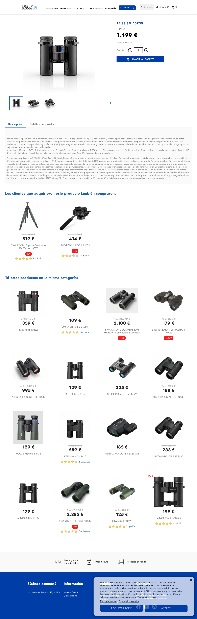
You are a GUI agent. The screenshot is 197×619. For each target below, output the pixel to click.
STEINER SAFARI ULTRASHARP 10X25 (169, 331)
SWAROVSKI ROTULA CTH (75, 245)
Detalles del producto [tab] (43, 124)
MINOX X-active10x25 (168, 518)
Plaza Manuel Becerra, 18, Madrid (43, 592)
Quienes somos (71, 595)
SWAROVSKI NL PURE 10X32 (75, 521)
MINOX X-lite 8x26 (75, 394)
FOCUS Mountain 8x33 (28, 454)
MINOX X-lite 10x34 (28, 518)
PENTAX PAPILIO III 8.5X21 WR (122, 454)
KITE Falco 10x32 (28, 330)
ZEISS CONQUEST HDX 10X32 (28, 397)
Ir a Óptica (125, 7)
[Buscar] (147, 7)
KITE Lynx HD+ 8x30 (75, 456)
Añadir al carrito (140, 59)
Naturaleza (65, 8)
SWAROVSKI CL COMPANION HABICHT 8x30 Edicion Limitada (122, 331)
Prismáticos (52, 8)
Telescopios (78, 8)
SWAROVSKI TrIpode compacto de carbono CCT (28, 247)
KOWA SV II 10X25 (122, 521)
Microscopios (96, 8)
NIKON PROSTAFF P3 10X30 (168, 397)
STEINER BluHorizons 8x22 (122, 394)
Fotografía (110, 8)
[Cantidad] (138, 50)
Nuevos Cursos (71, 592)
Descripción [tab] (15, 124)
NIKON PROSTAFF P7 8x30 (168, 456)
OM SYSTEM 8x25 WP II (75, 327)
